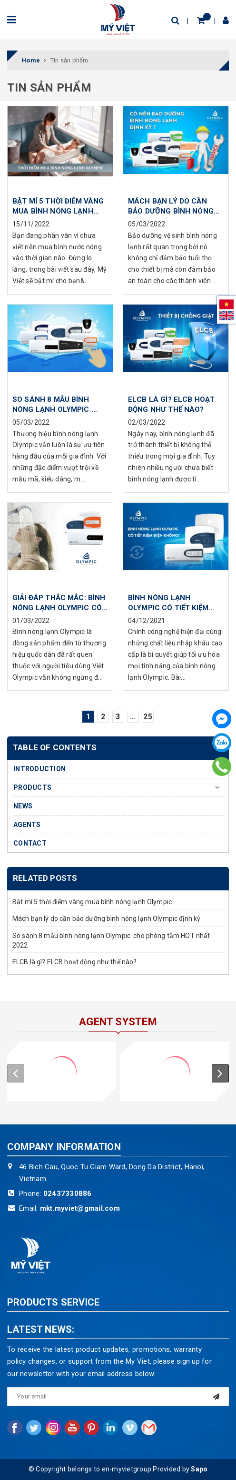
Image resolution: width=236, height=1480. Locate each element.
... (133, 716)
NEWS (22, 806)
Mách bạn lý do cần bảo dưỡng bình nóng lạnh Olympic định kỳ (106, 918)
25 (147, 716)
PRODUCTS (32, 787)
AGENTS (27, 824)
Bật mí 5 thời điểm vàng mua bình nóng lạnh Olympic (92, 902)
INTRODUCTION (39, 769)
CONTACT (30, 843)
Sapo (199, 1469)
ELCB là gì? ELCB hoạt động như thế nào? (74, 962)
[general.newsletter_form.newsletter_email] (118, 1396)
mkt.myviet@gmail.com (80, 1208)
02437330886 (67, 1193)
